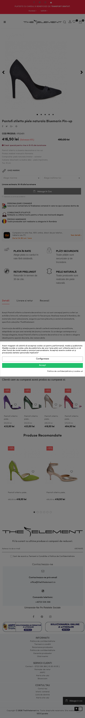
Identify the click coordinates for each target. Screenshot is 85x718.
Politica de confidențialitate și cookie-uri (65, 371)
